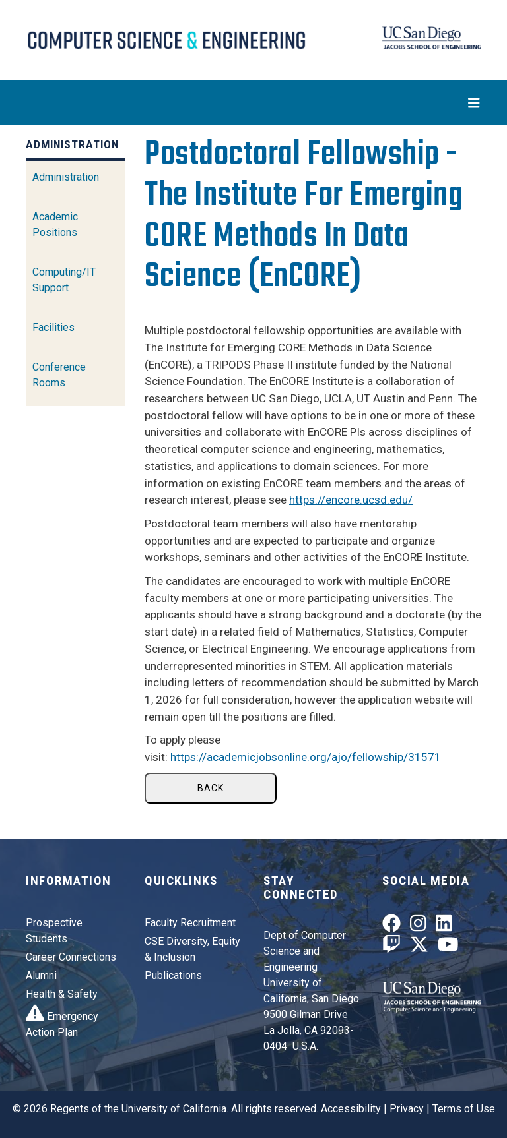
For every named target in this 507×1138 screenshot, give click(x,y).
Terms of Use (463, 1108)
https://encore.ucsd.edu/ (351, 499)
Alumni (41, 975)
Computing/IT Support (64, 280)
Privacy (406, 1108)
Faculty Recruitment (190, 922)
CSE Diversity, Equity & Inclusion (192, 949)
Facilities (53, 327)
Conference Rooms (59, 375)
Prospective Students (54, 930)
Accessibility (351, 1108)
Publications (173, 975)
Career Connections (71, 957)
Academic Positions (55, 224)
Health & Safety (62, 994)
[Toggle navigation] (253, 102)
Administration (65, 177)
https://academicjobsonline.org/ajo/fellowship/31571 (305, 757)
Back (210, 788)
